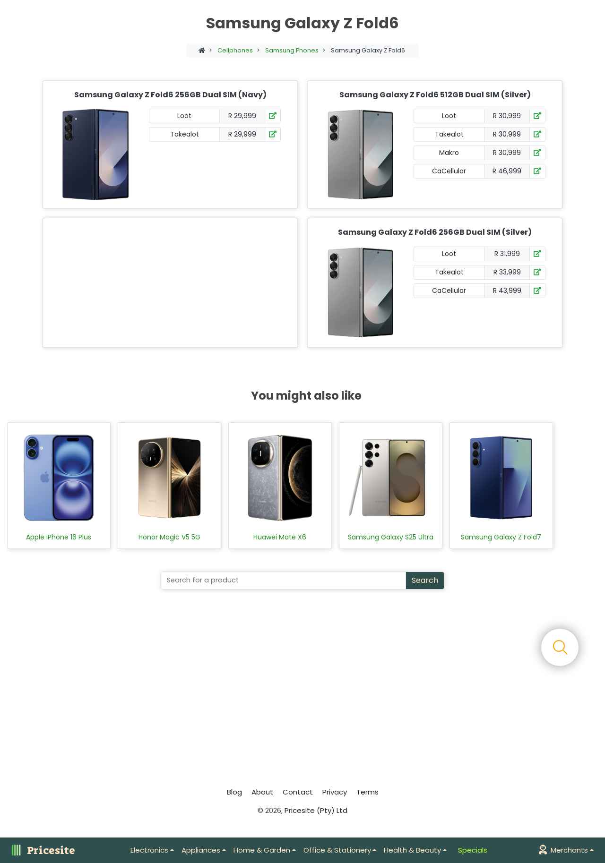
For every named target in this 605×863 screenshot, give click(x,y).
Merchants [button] (563, 850)
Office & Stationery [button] (337, 850)
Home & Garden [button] (261, 850)
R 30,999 (507, 115)
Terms (367, 792)
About (262, 792)
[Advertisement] (168, 282)
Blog (234, 792)
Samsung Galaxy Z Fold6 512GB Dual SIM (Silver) (435, 94)
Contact (298, 792)
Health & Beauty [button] (412, 850)
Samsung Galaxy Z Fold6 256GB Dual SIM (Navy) (170, 94)
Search (425, 580)
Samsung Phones (292, 50)
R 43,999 (507, 290)
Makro (449, 152)
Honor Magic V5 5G (169, 537)
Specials (472, 850)
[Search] (283, 581)
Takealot (184, 134)
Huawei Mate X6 (279, 537)
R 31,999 (507, 253)
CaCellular (449, 171)
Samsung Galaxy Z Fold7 (501, 537)
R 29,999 (242, 115)
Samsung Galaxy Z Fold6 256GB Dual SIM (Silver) (435, 232)
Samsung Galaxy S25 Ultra (390, 537)
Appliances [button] (201, 850)
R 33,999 (507, 272)
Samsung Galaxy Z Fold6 (368, 50)
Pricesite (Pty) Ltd (316, 810)
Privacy (334, 792)
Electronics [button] (149, 850)
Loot (184, 115)
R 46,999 (507, 171)
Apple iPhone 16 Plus (58, 537)
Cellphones (235, 50)
